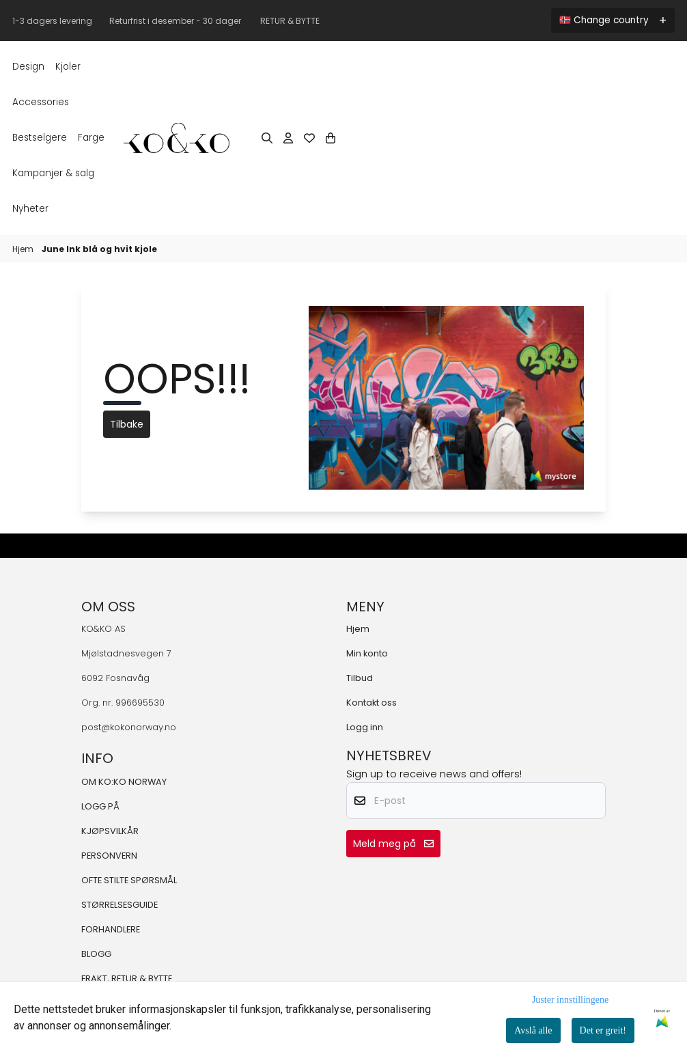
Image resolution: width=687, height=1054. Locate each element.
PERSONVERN (109, 855)
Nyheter (30, 208)
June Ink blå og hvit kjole (99, 249)
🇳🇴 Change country (604, 20)
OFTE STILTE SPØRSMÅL (129, 880)
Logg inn (364, 727)
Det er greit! (603, 1030)
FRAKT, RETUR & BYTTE (126, 978)
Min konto (367, 653)
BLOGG (96, 954)
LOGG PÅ (100, 806)
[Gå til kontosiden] (288, 138)
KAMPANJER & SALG (53, 173)
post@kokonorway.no (128, 727)
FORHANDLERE (110, 929)
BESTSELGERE (39, 137)
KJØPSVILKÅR (110, 831)
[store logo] (176, 138)
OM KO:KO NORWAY (124, 782)
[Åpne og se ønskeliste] (309, 138)
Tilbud (359, 678)
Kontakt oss (371, 702)
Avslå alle (533, 1030)
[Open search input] (267, 138)
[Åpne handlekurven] (330, 138)
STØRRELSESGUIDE (119, 905)
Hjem (24, 249)
